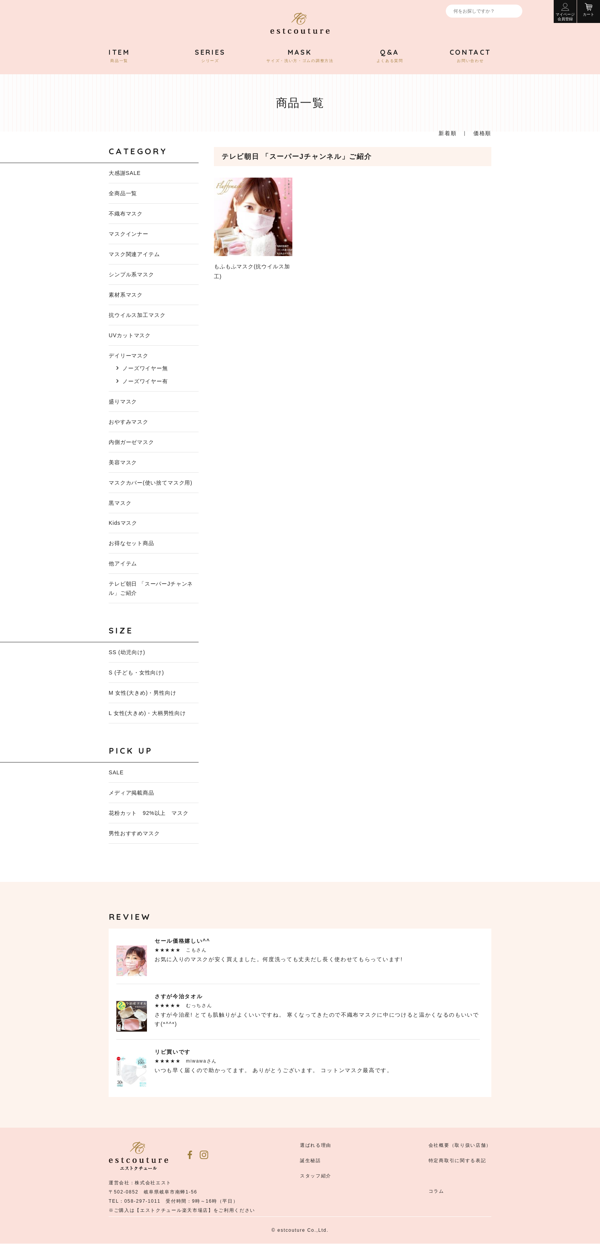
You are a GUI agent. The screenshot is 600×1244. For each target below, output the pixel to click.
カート (588, 9)
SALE (116, 773)
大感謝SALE (125, 173)
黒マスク (120, 503)
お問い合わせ (470, 56)
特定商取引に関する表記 (457, 1161)
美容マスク (123, 462)
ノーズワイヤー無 (145, 368)
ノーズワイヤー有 (145, 381)
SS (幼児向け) (127, 653)
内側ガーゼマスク (131, 442)
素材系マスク (126, 295)
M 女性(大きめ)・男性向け (142, 693)
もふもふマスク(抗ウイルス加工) (253, 228)
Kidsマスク (123, 523)
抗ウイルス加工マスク (137, 315)
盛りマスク (123, 401)
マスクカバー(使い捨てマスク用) (150, 483)
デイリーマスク (128, 356)
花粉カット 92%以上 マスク (149, 813)
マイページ (565, 12)
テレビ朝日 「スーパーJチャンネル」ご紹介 (151, 588)
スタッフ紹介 (315, 1176)
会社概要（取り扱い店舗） (460, 1145)
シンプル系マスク (131, 274)
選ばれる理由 (315, 1145)
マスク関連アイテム (134, 254)
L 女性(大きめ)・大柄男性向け (147, 713)
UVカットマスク (130, 335)
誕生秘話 (310, 1161)
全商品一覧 (123, 193)
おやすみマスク (128, 422)
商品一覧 (119, 56)
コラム (436, 1191)
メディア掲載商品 (131, 793)
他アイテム (123, 564)
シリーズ (210, 56)
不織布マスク (126, 214)
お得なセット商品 (131, 543)
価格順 (482, 133)
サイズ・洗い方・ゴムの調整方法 (299, 56)
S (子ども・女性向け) (136, 673)
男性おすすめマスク (134, 834)
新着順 (448, 133)
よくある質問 (390, 56)
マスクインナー (128, 234)
